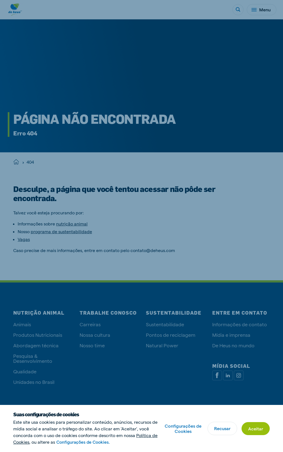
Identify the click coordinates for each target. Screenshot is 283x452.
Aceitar (255, 428)
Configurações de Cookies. (84, 442)
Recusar (221, 428)
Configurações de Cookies (182, 428)
